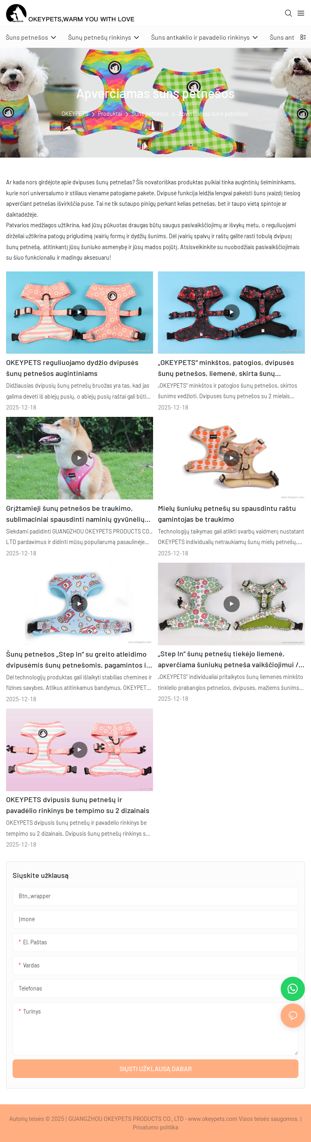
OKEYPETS (75, 113)
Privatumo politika (156, 1127)
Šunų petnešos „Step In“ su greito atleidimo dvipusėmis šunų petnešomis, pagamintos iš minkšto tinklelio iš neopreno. (78, 659)
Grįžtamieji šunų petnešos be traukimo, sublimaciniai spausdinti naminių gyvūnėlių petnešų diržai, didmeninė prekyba (75, 514)
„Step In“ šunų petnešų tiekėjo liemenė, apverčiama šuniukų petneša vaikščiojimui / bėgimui (228, 659)
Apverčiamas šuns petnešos (213, 113)
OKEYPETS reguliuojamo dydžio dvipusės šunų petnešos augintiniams (72, 368)
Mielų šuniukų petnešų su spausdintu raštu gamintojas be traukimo (227, 513)
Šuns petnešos (150, 113)
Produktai (110, 113)
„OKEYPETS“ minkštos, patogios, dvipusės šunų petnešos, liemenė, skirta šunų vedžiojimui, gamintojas (226, 368)
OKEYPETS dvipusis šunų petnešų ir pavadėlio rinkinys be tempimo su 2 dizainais (77, 805)
